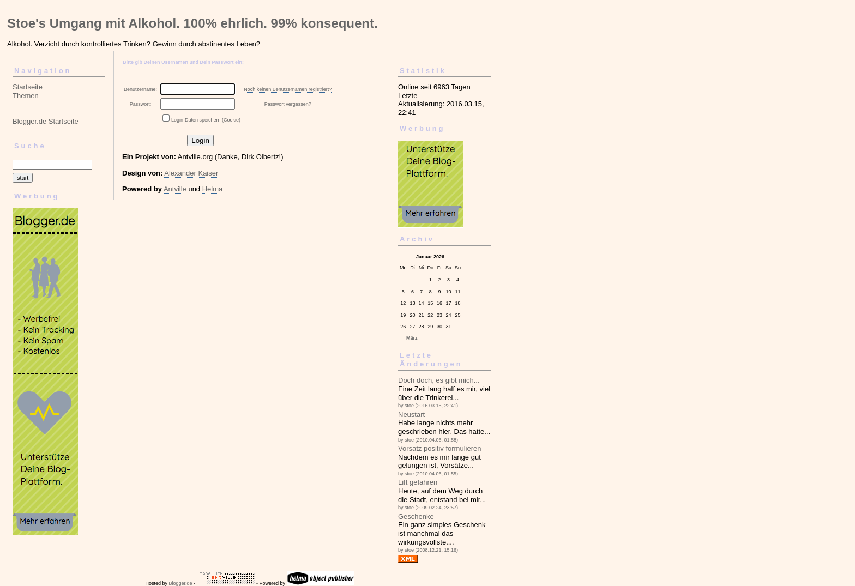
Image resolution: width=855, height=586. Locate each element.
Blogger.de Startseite (46, 121)
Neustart (411, 414)
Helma (212, 189)
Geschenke (416, 516)
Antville (175, 189)
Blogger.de (180, 583)
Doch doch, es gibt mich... (439, 380)
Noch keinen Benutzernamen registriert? (288, 89)
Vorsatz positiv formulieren (439, 448)
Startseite (28, 87)
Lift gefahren (417, 482)
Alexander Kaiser (191, 173)
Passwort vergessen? (287, 104)
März (412, 338)
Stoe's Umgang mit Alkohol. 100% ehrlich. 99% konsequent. (192, 23)
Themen (26, 96)
